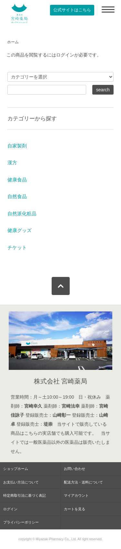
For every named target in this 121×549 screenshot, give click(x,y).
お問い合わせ (74, 469)
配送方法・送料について (83, 482)
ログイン (10, 509)
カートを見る (74, 509)
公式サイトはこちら (72, 10)
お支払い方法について (21, 482)
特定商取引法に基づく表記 (24, 495)
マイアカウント (76, 495)
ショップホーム (15, 469)
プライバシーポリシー (21, 522)
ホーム (13, 42)
